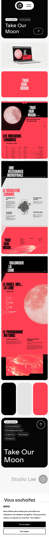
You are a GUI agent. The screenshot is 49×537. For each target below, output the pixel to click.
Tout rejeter (24, 531)
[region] (24, 519)
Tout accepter (24, 524)
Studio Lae (29, 479)
